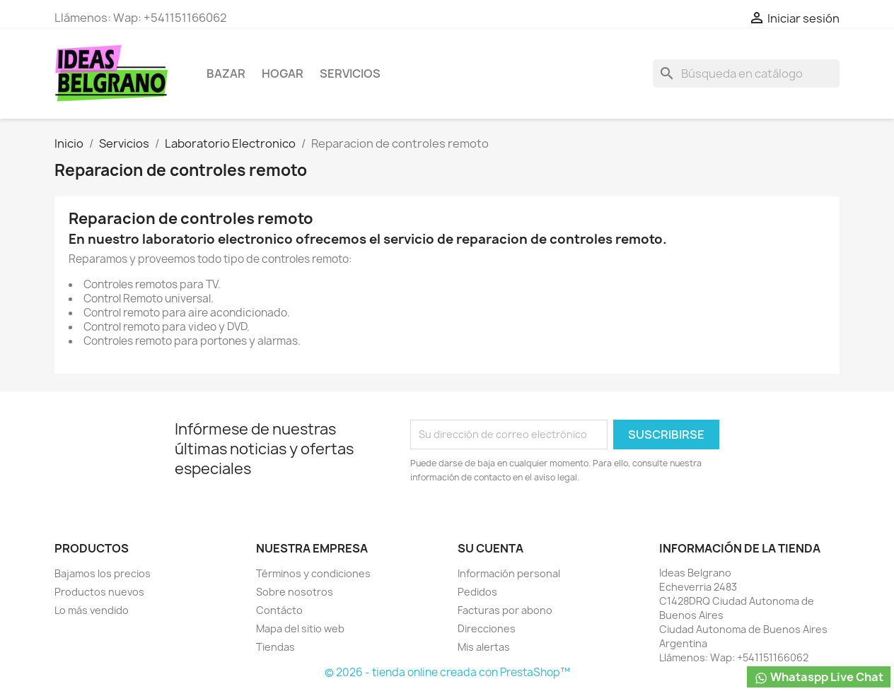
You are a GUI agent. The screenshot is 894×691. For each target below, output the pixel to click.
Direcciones (487, 628)
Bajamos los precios (102, 573)
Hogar (282, 73)
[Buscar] (746, 73)
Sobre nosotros (294, 591)
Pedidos (477, 591)
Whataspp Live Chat (818, 677)
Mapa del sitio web (300, 628)
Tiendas (275, 647)
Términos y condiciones (313, 573)
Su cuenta (490, 548)
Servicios (350, 73)
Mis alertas (484, 647)
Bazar (226, 73)
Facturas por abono (505, 610)
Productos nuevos (99, 591)
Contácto (279, 610)
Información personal (509, 573)
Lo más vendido (91, 610)
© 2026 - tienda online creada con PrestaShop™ (447, 672)
